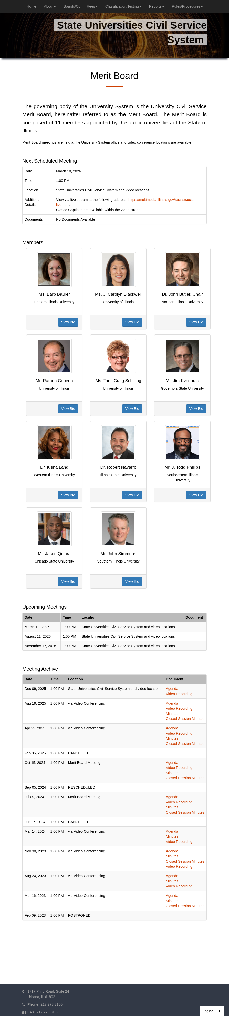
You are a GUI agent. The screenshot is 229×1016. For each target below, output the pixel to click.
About (50, 6)
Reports (156, 6)
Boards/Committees (81, 6)
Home (31, 6)
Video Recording (179, 694)
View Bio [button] (68, 322)
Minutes (172, 714)
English (207, 1011)
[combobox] (212, 1011)
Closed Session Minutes (185, 719)
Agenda (172, 689)
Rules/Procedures (187, 6)
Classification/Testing (123, 6)
